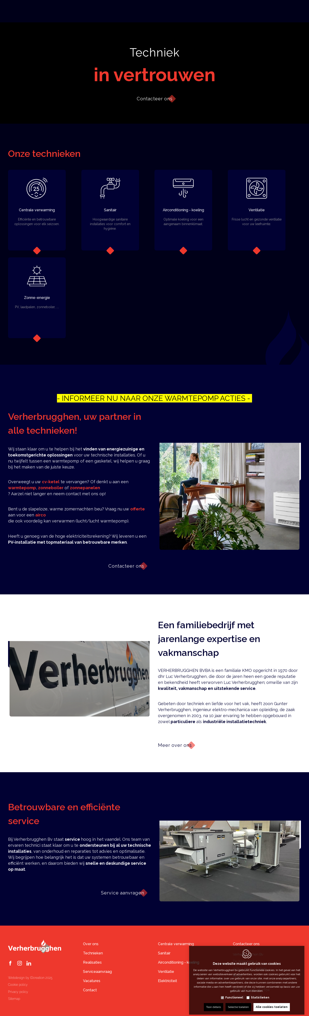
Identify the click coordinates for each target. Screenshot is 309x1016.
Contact (90, 990)
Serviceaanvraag (97, 971)
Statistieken (260, 994)
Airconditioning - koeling (178, 962)
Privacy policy (18, 992)
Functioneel (234, 994)
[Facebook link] (10, 963)
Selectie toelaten (238, 1003)
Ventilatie (166, 971)
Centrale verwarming (176, 944)
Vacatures (91, 981)
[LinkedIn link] (28, 963)
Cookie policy (18, 984)
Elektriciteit (167, 981)
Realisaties (92, 962)
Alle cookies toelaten (272, 1003)
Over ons (90, 944)
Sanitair (164, 953)
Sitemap (14, 999)
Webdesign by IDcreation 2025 (30, 978)
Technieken (93, 953)
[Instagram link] (19, 963)
